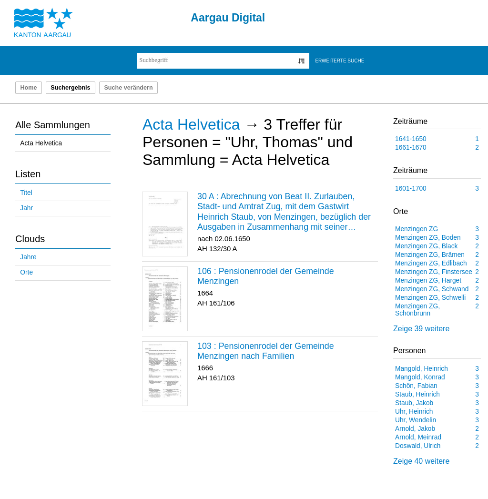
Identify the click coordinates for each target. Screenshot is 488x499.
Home (28, 87)
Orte (26, 272)
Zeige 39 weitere (421, 329)
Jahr (26, 208)
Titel (26, 192)
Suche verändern (128, 87)
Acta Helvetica (41, 143)
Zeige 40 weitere (421, 461)
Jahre (28, 257)
